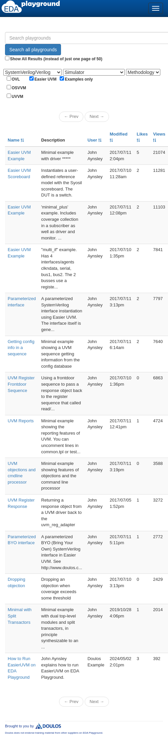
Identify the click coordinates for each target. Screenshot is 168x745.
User (94, 140)
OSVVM (19, 88)
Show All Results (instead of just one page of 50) (56, 59)
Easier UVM (45, 79)
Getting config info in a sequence (21, 347)
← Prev (71, 116)
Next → (97, 116)
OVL (16, 79)
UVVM (17, 96)
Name (16, 140)
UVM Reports (21, 420)
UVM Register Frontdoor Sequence (21, 384)
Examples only (79, 79)
